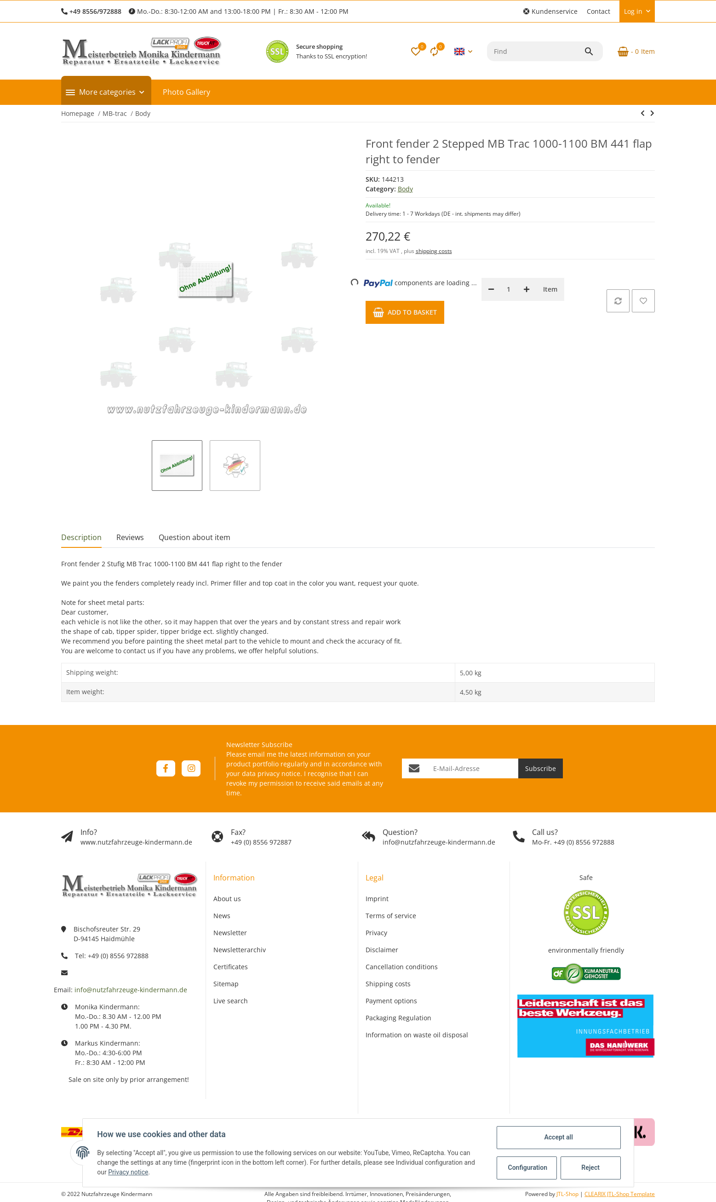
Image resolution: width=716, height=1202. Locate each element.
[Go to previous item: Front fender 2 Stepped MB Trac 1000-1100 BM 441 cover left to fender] (642, 113)
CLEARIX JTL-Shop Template (619, 1194)
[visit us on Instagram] (191, 768)
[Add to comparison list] (618, 300)
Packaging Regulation (398, 1017)
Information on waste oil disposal (417, 1034)
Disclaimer (382, 949)
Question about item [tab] (194, 537)
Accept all (558, 1137)
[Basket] (632, 51)
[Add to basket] (405, 312)
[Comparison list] (434, 51)
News (221, 915)
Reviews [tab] (130, 537)
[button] (550, 11)
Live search (230, 1000)
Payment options (391, 1000)
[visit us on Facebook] (165, 768)
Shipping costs (388, 983)
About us (227, 898)
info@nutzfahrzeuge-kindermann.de (130, 989)
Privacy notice (128, 1172)
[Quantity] (509, 289)
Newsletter (230, 932)
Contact (598, 11)
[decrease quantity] (491, 289)
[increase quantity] (526, 289)
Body (405, 188)
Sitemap (226, 983)
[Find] (535, 51)
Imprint (377, 898)
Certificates (230, 966)
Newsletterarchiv (239, 949)
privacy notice (279, 773)
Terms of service (391, 915)
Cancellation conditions (402, 966)
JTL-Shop (568, 1194)
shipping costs (434, 251)
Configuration (527, 1167)
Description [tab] (81, 537)
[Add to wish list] (643, 300)
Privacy (376, 932)
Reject (590, 1167)
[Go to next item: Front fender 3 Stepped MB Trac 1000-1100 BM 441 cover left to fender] (652, 113)
